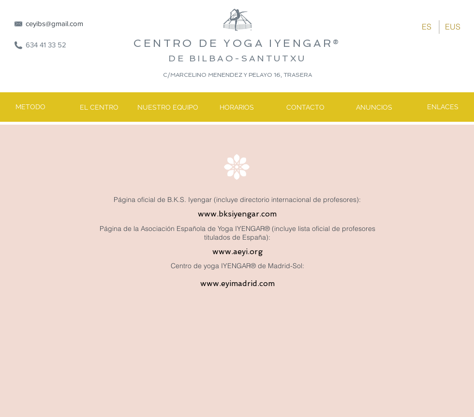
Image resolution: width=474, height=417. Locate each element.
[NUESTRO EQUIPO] (167, 107)
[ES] (426, 26)
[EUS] (452, 26)
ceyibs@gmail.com (54, 23)
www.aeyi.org (237, 251)
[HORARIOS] (236, 107)
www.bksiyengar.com (237, 213)
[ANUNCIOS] (374, 107)
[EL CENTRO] (99, 107)
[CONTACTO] (305, 107)
